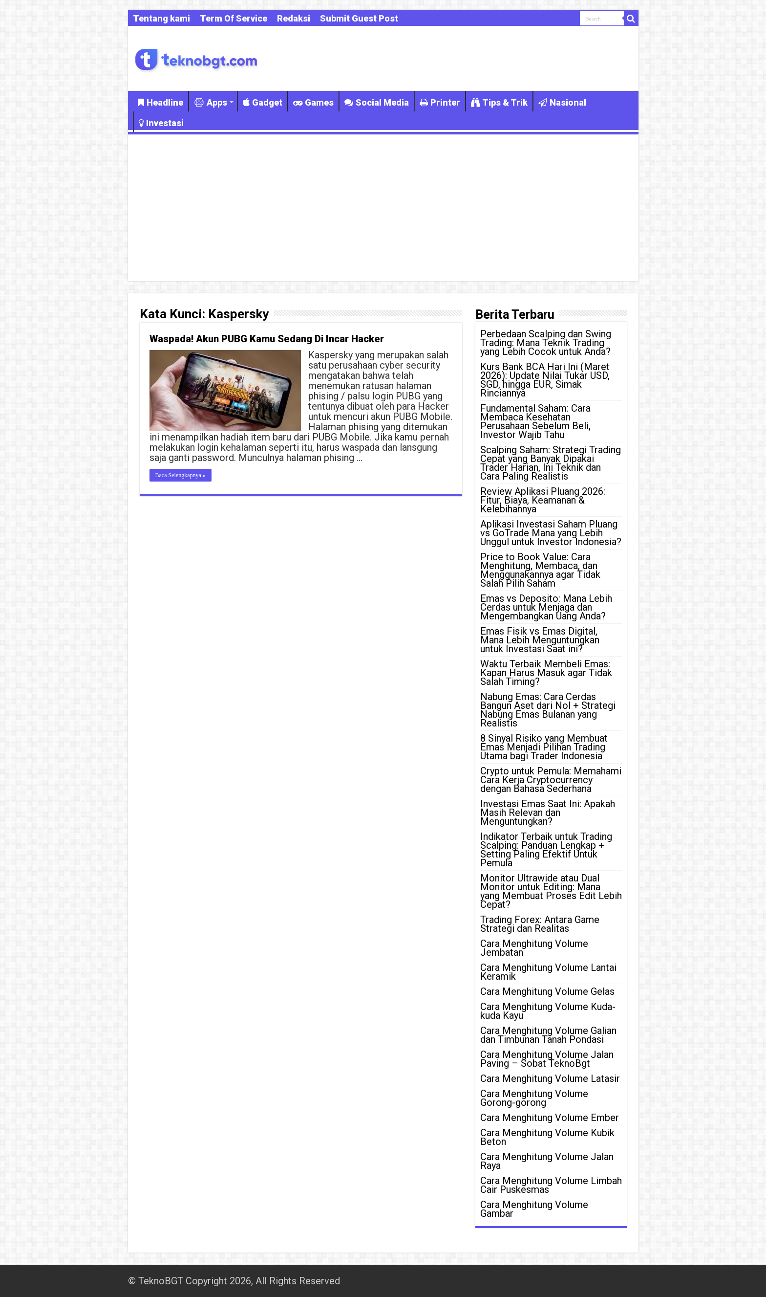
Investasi (161, 123)
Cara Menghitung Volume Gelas (547, 991)
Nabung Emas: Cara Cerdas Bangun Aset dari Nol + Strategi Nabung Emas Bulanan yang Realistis (548, 710)
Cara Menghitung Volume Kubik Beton (547, 1137)
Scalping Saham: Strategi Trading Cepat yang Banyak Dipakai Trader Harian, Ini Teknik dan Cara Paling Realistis (550, 463)
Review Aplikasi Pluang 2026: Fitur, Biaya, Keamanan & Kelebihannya (542, 500)
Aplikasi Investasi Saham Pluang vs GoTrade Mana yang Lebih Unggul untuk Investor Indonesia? (550, 533)
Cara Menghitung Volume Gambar (534, 1209)
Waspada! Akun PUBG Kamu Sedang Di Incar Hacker (266, 339)
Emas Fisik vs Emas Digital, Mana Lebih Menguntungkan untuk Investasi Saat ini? (539, 640)
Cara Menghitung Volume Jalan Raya (547, 1161)
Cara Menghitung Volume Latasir (550, 1078)
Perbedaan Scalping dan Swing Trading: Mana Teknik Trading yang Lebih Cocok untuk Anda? (545, 342)
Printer (440, 102)
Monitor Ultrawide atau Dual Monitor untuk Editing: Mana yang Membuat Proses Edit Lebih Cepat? (551, 891)
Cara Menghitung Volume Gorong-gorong (534, 1098)
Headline (160, 102)
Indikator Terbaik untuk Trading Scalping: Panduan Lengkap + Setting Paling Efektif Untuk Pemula (546, 850)
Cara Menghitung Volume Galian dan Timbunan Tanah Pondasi (548, 1035)
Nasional (562, 102)
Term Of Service (233, 18)
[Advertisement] (383, 207)
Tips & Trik (499, 102)
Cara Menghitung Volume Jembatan (534, 948)
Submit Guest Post (359, 18)
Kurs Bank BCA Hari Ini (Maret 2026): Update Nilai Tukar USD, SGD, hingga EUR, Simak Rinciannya (545, 380)
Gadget (262, 102)
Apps (210, 102)
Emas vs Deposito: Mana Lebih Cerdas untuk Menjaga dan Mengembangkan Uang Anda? (546, 607)
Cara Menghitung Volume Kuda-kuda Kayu (548, 1011)
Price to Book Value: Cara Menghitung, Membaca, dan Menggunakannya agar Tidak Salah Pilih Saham (540, 570)
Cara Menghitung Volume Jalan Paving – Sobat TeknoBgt (547, 1059)
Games (313, 102)
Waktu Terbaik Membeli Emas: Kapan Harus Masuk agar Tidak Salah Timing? (546, 672)
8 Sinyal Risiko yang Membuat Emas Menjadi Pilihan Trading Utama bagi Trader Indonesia (544, 747)
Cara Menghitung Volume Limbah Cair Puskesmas (551, 1185)
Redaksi (293, 18)
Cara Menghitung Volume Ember (549, 1117)
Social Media (376, 102)
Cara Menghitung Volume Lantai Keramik (548, 972)
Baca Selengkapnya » (180, 475)
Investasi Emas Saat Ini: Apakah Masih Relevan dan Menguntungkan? (547, 812)
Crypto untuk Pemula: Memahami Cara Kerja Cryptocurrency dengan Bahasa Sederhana (550, 779)
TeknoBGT (160, 1281)
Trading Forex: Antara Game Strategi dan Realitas (539, 924)
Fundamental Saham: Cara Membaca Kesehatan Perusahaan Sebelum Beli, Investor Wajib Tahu (535, 421)
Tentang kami (161, 18)
